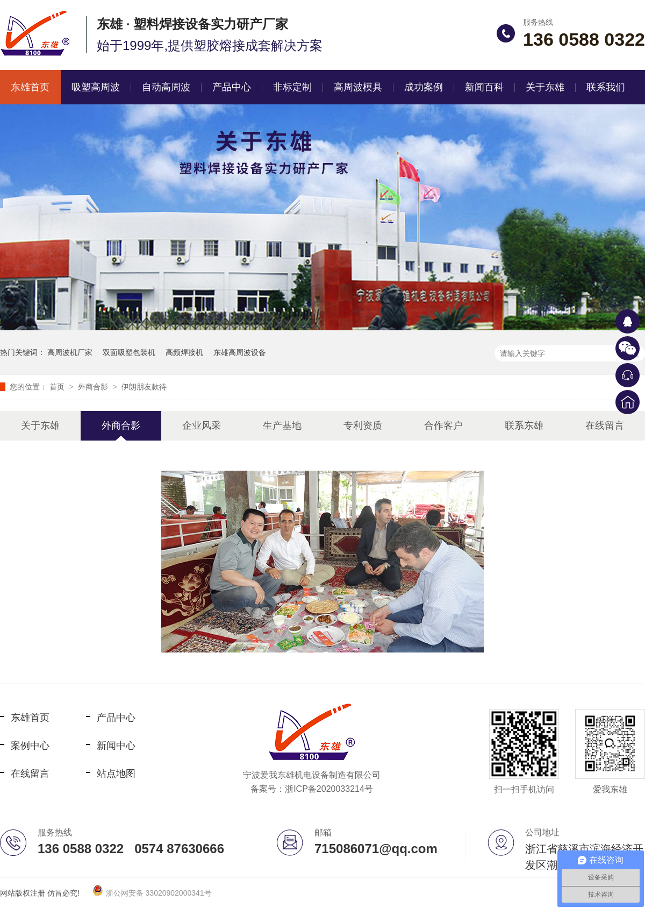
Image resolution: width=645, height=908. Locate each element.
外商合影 (94, 386)
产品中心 (231, 87)
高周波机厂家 (69, 352)
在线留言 (604, 425)
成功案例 (423, 87)
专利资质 (362, 425)
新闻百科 (484, 87)
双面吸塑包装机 (129, 352)
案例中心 (30, 745)
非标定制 (292, 87)
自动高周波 (166, 87)
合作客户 (443, 425)
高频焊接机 (184, 352)
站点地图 (116, 773)
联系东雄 (524, 425)
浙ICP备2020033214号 (329, 788)
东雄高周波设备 (239, 352)
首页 (58, 386)
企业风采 (201, 425)
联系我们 (605, 87)
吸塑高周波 (95, 87)
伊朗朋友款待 (144, 386)
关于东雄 (545, 87)
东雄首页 (30, 717)
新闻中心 (116, 745)
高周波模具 (358, 87)
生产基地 (282, 425)
